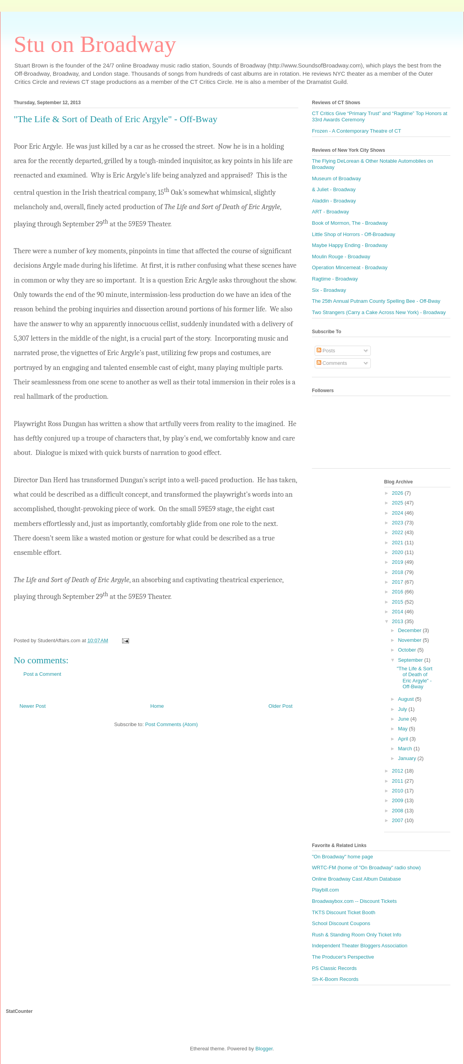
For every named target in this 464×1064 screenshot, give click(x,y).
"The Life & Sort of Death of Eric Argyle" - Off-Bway (414, 678)
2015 (398, 602)
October (408, 650)
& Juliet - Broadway (334, 189)
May (403, 729)
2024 (398, 513)
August (406, 699)
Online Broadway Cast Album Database (356, 879)
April (404, 739)
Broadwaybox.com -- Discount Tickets (354, 901)
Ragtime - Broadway (335, 279)
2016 (398, 592)
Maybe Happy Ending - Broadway (350, 245)
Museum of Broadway (336, 178)
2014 (398, 612)
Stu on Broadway (95, 44)
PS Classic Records (334, 968)
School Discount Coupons (341, 923)
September (411, 660)
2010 (398, 791)
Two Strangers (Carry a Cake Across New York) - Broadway (379, 312)
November (410, 640)
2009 (398, 800)
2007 (398, 820)
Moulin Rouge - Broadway (341, 256)
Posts (326, 350)
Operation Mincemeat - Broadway (350, 267)
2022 (398, 532)
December (410, 630)
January (408, 758)
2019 (398, 562)
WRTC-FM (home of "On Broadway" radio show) (366, 867)
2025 (398, 503)
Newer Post (32, 706)
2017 (398, 582)
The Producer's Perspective (343, 957)
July (403, 709)
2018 (398, 572)
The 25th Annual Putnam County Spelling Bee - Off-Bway (376, 301)
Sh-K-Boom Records (335, 979)
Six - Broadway (329, 290)
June (404, 719)
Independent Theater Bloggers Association (359, 946)
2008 (398, 811)
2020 (398, 552)
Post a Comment (42, 674)
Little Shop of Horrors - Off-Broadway (353, 234)
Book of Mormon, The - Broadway (350, 223)
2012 (398, 771)
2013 (398, 621)
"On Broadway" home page (342, 857)
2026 (398, 493)
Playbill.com (325, 890)
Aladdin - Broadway (334, 201)
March (406, 748)
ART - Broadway (330, 212)
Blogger (264, 1049)
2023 (398, 523)
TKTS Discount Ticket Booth (343, 912)
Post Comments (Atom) (171, 724)
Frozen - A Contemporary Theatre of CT (356, 131)
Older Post (280, 706)
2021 (398, 542)
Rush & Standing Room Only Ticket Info (356, 935)
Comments (332, 363)
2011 (398, 781)
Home (157, 706)
